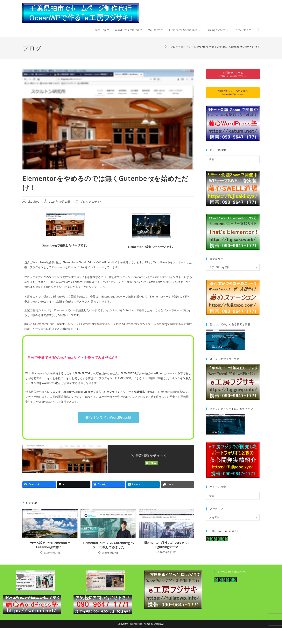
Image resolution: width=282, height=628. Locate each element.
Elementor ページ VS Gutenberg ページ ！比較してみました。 (108, 545)
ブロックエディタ (91, 201)
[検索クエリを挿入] (233, 159)
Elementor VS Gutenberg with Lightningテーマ (166, 544)
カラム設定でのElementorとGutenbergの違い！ (50, 545)
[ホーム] (165, 47)
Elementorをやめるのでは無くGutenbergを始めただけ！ (227, 47)
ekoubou (34, 201)
